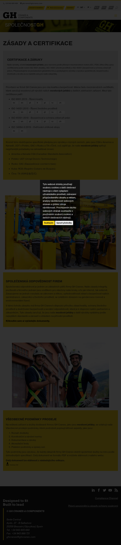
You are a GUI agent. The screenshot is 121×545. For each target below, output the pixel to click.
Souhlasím (48, 223)
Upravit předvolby (64, 223)
